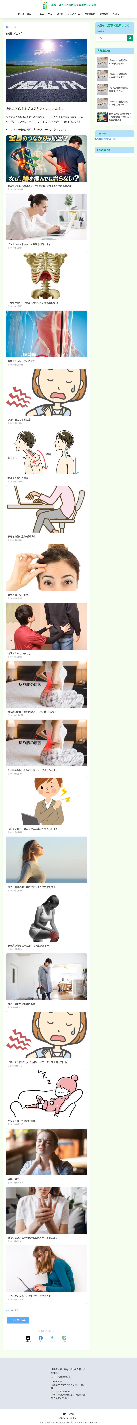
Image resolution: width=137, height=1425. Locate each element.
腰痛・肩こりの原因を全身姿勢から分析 (68, 5)
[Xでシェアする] (28, 1339)
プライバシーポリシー (68, 1418)
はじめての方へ (25, 14)
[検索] (130, 38)
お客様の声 (90, 14)
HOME (69, 1413)
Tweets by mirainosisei (106, 139)
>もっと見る (12, 1310)
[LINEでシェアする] (64, 1339)
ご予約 (60, 14)
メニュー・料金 (44, 14)
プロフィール (73, 14)
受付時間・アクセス (109, 14)
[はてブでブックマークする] (52, 1339)
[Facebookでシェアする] (40, 1339)
